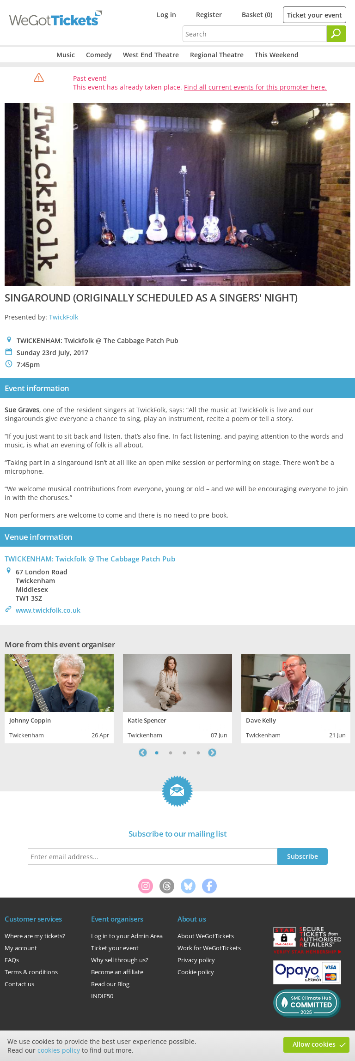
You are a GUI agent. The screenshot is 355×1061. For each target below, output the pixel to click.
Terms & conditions (31, 972)
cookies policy (58, 1050)
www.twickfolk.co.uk (48, 610)
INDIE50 (102, 996)
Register (209, 14)
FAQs (12, 960)
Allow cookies (314, 1044)
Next (212, 752)
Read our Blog (110, 984)
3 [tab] (184, 752)
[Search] (336, 33)
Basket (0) (257, 14)
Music (65, 54)
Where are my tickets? (35, 936)
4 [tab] (198, 752)
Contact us (19, 984)
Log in (166, 14)
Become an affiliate (117, 972)
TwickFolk (63, 317)
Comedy (99, 54)
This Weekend (277, 54)
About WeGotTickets (206, 936)
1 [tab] (156, 752)
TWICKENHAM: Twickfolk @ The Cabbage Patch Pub (90, 558)
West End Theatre (151, 54)
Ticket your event (314, 15)
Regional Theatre (217, 54)
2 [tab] (170, 752)
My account (21, 948)
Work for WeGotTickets (209, 948)
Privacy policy (196, 960)
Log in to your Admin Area (127, 936)
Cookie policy (196, 972)
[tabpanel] (59, 697)
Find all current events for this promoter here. (255, 87)
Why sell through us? (119, 960)
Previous (142, 752)
